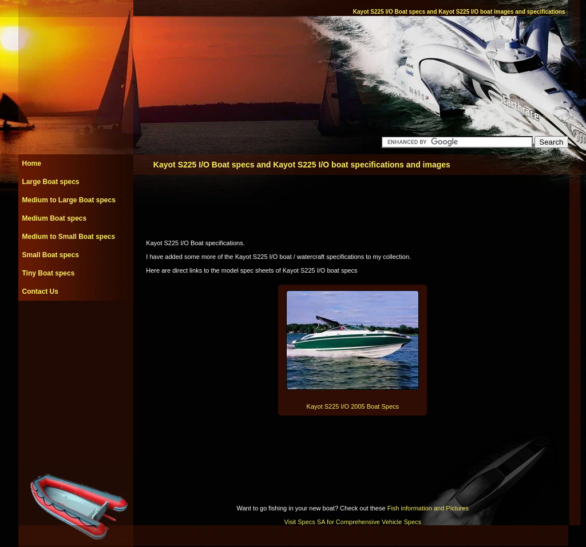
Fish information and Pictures (428, 508)
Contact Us (40, 292)
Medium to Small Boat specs (69, 237)
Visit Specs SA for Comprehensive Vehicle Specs (352, 521)
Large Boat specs (51, 182)
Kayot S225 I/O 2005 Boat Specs (353, 406)
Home (31, 163)
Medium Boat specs (54, 218)
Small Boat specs (50, 255)
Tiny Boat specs (48, 273)
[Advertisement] (75, 326)
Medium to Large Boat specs (69, 200)
